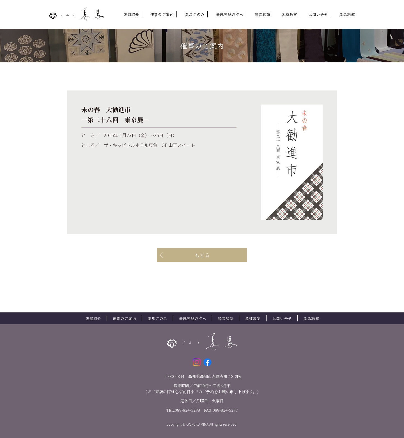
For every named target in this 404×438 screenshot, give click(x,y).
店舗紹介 (131, 14)
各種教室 (289, 14)
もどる (202, 254)
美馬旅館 (347, 14)
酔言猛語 (262, 14)
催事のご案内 (162, 14)
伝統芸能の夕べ (229, 14)
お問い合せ (318, 14)
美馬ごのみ (195, 14)
